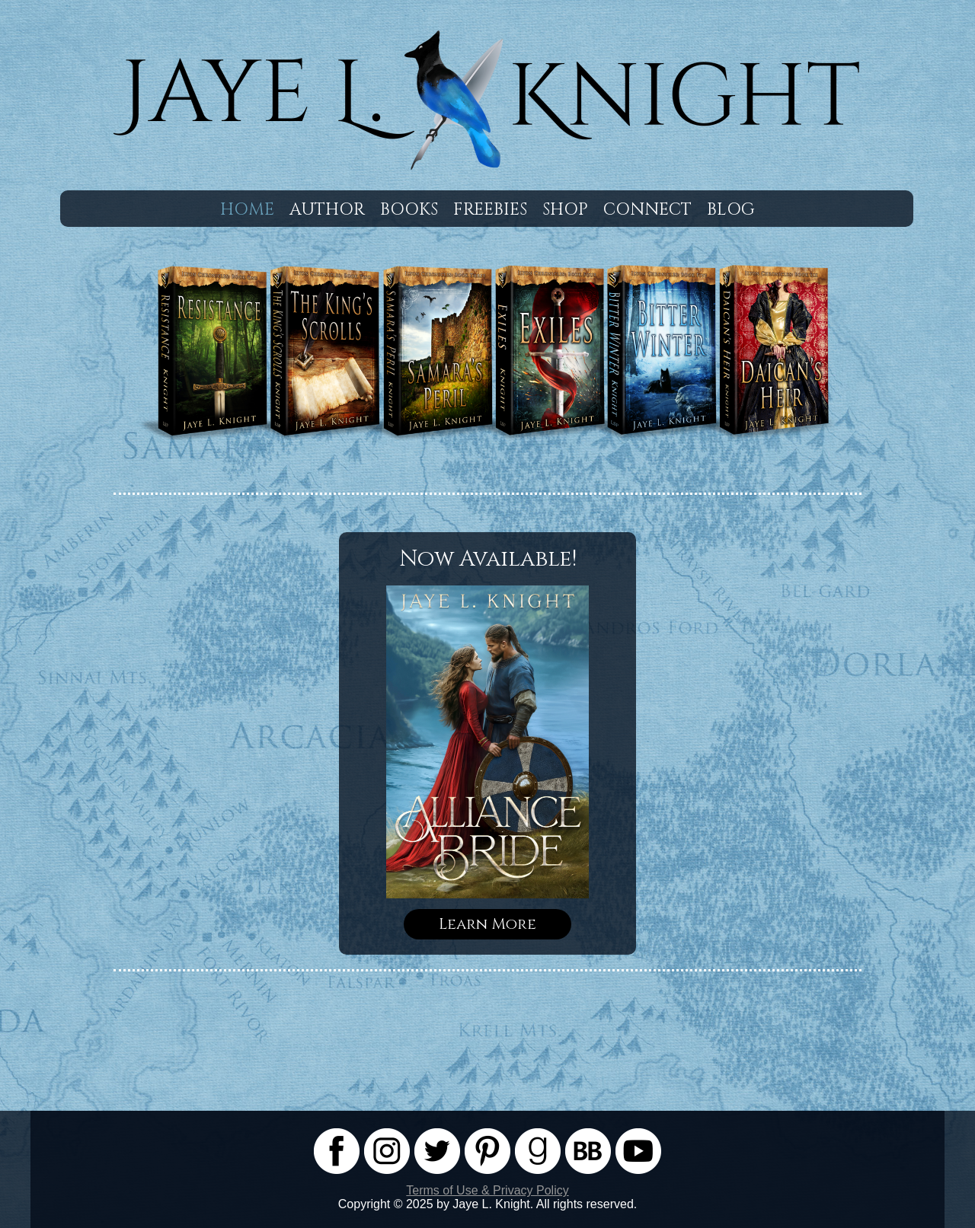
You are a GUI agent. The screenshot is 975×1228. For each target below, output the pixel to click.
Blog (731, 210)
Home (247, 210)
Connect (647, 210)
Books (409, 210)
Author (327, 210)
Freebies (490, 210)
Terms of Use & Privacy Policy (487, 1190)
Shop (565, 210)
